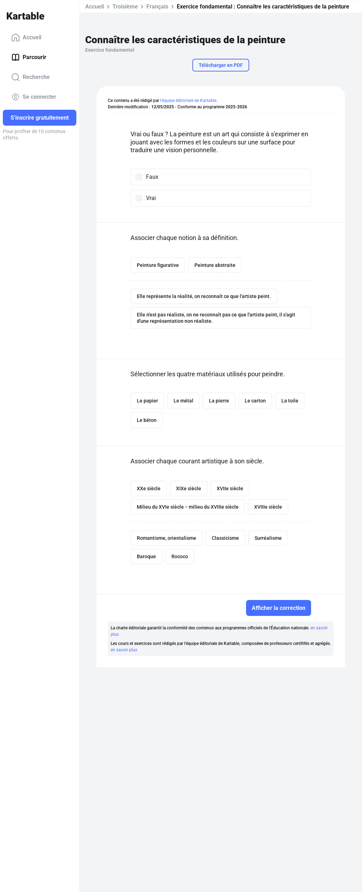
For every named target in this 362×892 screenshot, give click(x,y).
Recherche (30, 77)
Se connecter (33, 97)
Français (157, 6)
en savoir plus (124, 649)
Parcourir (28, 57)
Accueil (26, 37)
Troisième (125, 6)
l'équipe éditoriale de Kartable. (188, 100)
